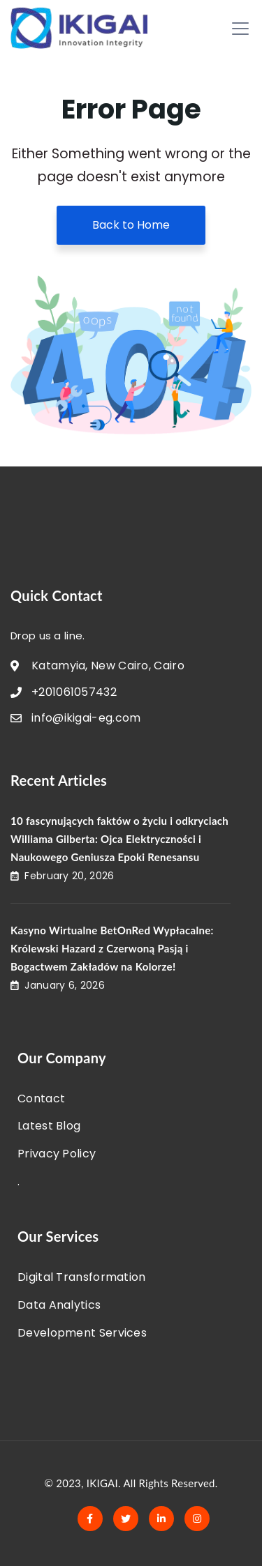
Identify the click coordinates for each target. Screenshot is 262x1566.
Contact (41, 1098)
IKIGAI (102, 1483)
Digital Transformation (81, 1277)
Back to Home (131, 225)
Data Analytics (59, 1305)
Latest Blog (48, 1126)
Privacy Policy (56, 1154)
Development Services (82, 1333)
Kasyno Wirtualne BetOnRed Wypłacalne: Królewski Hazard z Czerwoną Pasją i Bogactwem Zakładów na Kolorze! (112, 948)
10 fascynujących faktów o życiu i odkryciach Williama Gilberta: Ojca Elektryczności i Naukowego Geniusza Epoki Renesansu (119, 838)
